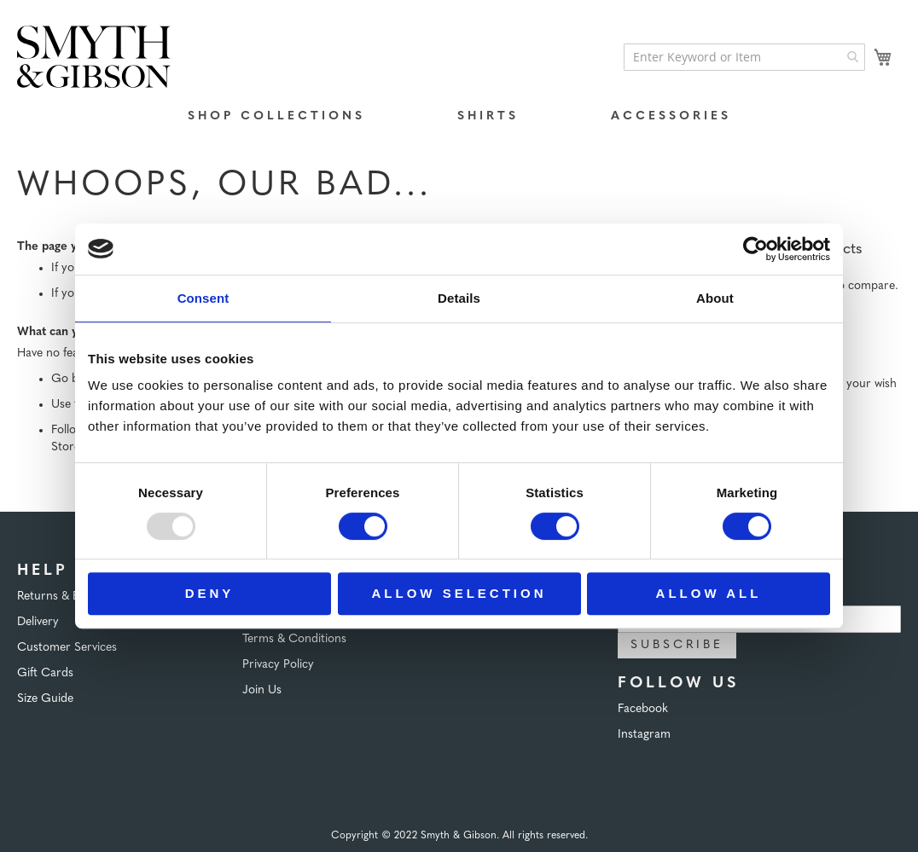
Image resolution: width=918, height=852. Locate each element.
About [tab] (715, 298)
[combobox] (744, 57)
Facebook (643, 709)
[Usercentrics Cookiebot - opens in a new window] (755, 249)
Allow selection (459, 593)
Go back (73, 379)
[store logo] (94, 57)
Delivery (38, 622)
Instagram (644, 734)
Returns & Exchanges (72, 596)
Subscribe (676, 645)
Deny (210, 593)
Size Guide (45, 699)
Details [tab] (459, 298)
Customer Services (67, 647)
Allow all (709, 593)
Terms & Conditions (294, 639)
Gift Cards (45, 673)
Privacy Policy (278, 664)
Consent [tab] (203, 298)
